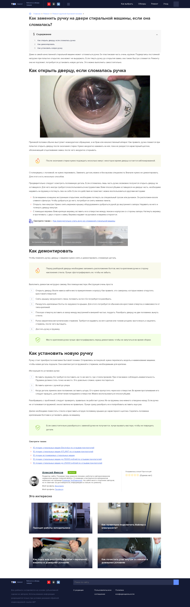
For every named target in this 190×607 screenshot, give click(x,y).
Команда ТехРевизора (72, 480)
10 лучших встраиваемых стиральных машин (54, 455)
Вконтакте (59, 486)
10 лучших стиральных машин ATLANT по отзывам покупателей (63, 451)
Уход (165, 4)
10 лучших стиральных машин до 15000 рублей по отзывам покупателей (67, 459)
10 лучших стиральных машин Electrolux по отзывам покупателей (63, 447)
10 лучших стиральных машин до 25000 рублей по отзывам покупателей (67, 463)
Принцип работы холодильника (51, 527)
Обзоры (142, 4)
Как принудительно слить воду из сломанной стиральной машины (84, 221)
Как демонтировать (46, 44)
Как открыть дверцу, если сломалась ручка (56, 40)
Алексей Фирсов (52, 472)
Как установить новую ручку (50, 48)
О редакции (78, 590)
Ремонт (154, 4)
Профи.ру (59, 489)
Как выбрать (127, 4)
